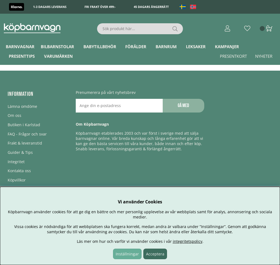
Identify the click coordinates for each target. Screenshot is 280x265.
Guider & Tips (20, 152)
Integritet (16, 161)
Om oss (14, 115)
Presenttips (22, 56)
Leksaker (196, 46)
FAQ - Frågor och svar (27, 134)
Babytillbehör (99, 46)
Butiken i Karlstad (24, 124)
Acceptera (155, 254)
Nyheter (263, 56)
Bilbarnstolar (57, 46)
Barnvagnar (20, 46)
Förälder (135, 46)
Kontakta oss (19, 170)
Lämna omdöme (22, 106)
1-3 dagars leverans (49, 7)
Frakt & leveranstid (25, 143)
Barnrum (166, 46)
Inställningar (127, 254)
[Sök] (140, 28)
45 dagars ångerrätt (151, 7)
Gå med (183, 105)
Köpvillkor (17, 180)
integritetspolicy (187, 241)
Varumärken (58, 56)
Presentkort (233, 56)
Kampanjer (227, 46)
